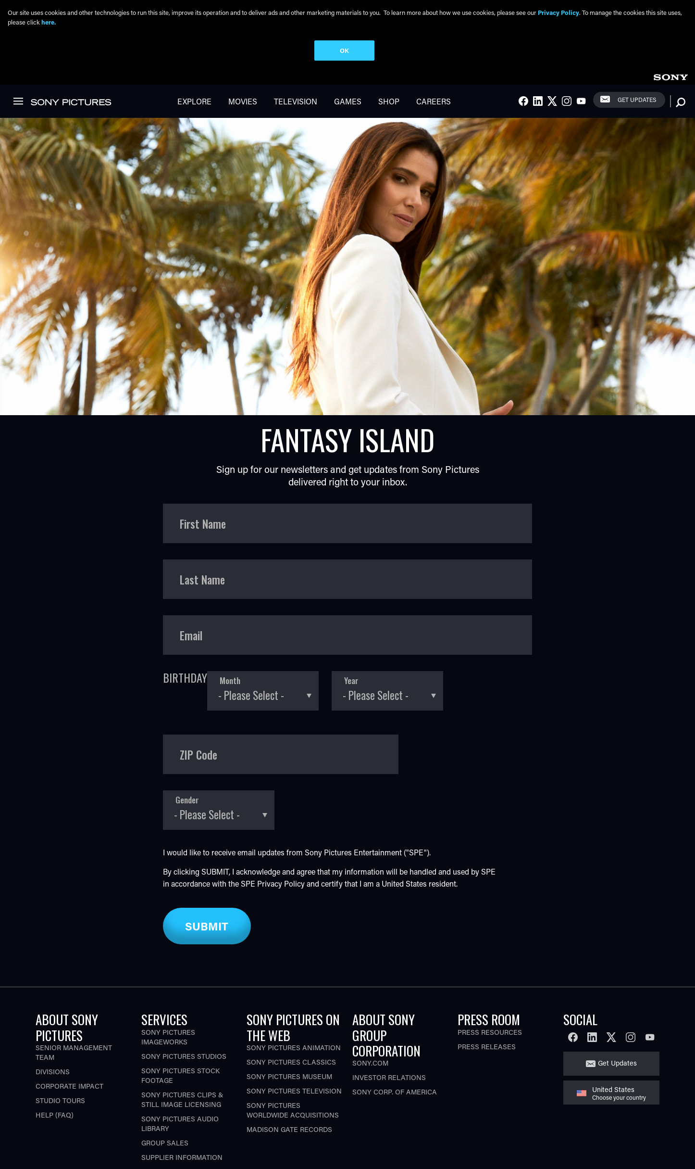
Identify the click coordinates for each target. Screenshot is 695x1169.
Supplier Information (182, 1107)
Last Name (202, 530)
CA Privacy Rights (164, 1156)
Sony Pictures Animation (294, 998)
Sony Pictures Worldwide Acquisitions (293, 1060)
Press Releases (487, 997)
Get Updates (617, 1013)
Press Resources (490, 982)
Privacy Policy (281, 834)
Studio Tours (60, 1050)
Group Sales (164, 1093)
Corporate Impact (69, 1036)
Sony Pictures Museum (289, 1026)
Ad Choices (217, 1156)
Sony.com (370, 1013)
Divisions (53, 1022)
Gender (187, 751)
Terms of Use (110, 1156)
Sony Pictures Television (294, 1041)
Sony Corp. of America (394, 1042)
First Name (203, 474)
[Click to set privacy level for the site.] (320, 1156)
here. (48, 22)
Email (191, 586)
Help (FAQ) (55, 1065)
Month (230, 631)
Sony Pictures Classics (291, 1012)
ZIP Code (198, 705)
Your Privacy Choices (273, 1156)
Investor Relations (389, 1028)
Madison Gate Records (289, 1079)
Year (351, 631)
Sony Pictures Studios (183, 1006)
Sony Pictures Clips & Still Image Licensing (182, 1050)
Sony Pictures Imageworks (168, 987)
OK (344, 50)
